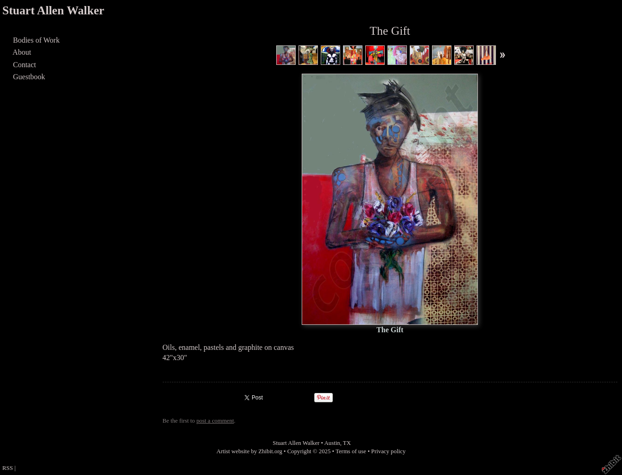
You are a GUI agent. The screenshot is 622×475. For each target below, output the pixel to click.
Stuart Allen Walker (53, 10)
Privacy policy (388, 451)
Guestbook (29, 77)
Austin (332, 443)
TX (347, 443)
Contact (24, 65)
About (22, 52)
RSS (7, 468)
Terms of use (351, 451)
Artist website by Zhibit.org (249, 451)
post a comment (215, 421)
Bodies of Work (36, 40)
